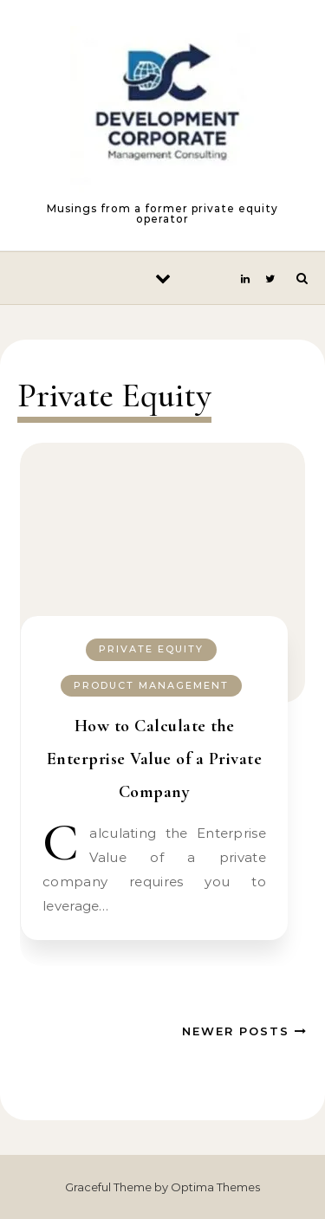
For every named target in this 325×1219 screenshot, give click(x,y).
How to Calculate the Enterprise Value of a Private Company (155, 759)
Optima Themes (215, 1187)
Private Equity (151, 649)
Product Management (151, 685)
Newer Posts (245, 1031)
